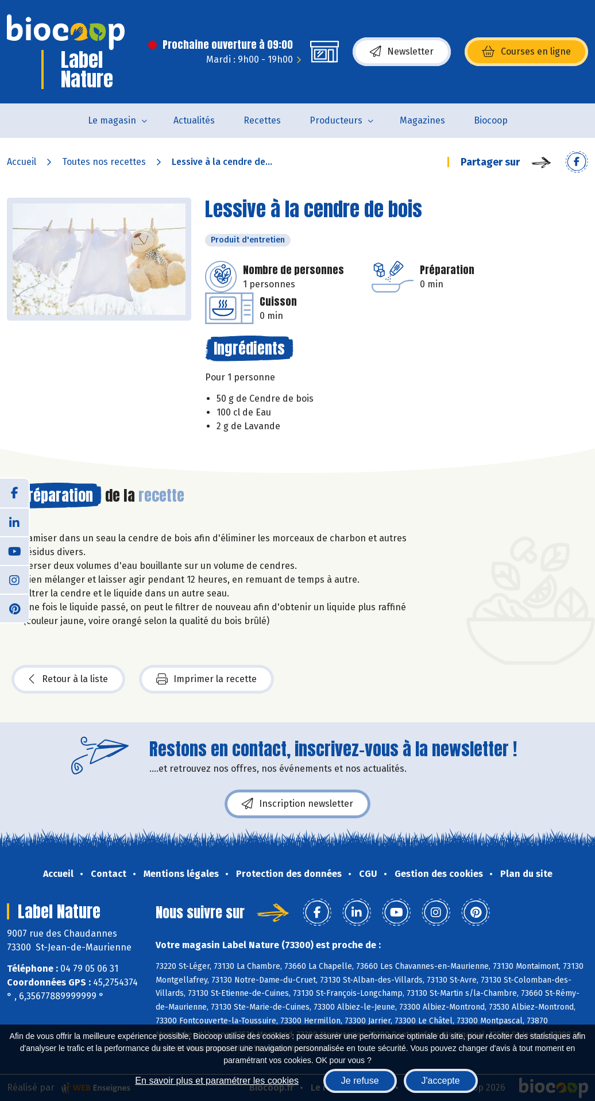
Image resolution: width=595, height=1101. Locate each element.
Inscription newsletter (297, 804)
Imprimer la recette (206, 679)
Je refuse (360, 1080)
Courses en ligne (526, 51)
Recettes (262, 120)
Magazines (422, 120)
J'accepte (441, 1080)
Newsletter (402, 51)
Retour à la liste (68, 679)
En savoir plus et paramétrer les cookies (217, 1080)
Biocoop (491, 120)
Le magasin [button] (112, 120)
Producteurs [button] (336, 120)
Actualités (194, 120)
